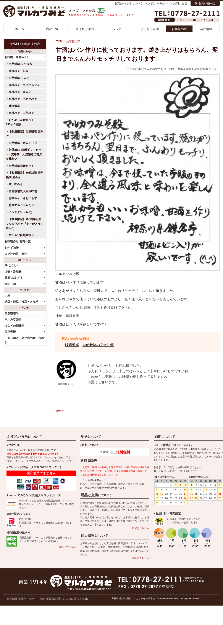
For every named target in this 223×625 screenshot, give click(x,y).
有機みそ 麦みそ (20, 92)
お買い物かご (207, 3)
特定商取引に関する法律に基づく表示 (64, 598)
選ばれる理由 (85, 29)
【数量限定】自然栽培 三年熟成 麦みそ (24, 175)
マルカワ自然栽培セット (24, 235)
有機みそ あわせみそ (23, 98)
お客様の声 (179, 29)
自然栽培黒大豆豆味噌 (23, 191)
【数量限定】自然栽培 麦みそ (24, 133)
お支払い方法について (129, 3)
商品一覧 (52, 29)
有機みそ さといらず (23, 198)
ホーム (19, 29)
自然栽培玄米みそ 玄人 (23, 143)
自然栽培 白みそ (19, 78)
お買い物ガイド (158, 3)
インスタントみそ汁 (21, 212)
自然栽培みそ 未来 (20, 63)
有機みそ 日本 (18, 71)
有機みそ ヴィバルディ (24, 85)
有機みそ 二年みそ (21, 113)
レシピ (117, 29)
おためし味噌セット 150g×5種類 (21, 122)
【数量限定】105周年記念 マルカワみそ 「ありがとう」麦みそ (24, 224)
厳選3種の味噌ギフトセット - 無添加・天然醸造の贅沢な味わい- (24, 154)
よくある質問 (150, 29)
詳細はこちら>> (67, 547)
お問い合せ (180, 3)
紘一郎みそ (16, 184)
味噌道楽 (72, 345)
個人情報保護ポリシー (20, 598)
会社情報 (206, 29)
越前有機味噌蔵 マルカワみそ (34, 11)
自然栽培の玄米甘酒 (98, 345)
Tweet (60, 411)
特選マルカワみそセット (24, 205)
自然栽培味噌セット (21, 165)
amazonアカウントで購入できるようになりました (101, 14)
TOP (59, 41)
